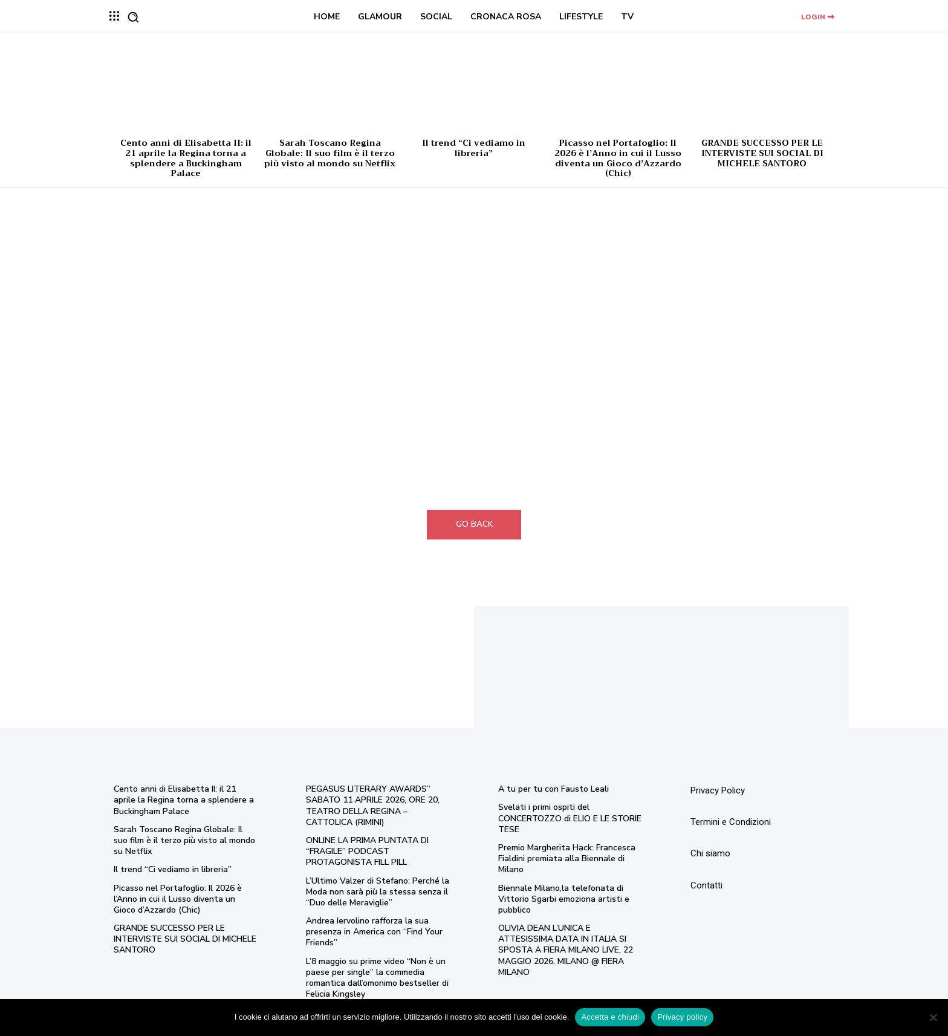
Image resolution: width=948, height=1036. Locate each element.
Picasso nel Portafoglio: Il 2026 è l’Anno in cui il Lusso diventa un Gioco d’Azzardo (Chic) (617, 157)
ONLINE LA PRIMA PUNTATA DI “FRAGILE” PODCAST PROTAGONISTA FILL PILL (367, 851)
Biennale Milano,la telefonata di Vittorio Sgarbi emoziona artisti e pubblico (563, 899)
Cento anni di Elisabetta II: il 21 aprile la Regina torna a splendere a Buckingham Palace (186, 157)
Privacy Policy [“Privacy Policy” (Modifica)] (717, 790)
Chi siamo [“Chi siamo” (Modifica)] (710, 853)
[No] (933, 1017)
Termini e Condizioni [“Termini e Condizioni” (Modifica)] (730, 821)
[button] (133, 17)
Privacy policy (682, 1016)
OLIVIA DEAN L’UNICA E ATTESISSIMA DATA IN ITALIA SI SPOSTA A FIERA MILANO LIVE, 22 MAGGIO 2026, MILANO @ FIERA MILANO (565, 950)
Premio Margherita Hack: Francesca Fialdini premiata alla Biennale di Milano (566, 858)
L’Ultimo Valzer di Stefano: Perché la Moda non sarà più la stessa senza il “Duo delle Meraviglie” (377, 891)
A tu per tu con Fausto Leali (553, 789)
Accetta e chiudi (610, 1016)
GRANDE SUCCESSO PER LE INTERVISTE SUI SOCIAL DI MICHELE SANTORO (762, 153)
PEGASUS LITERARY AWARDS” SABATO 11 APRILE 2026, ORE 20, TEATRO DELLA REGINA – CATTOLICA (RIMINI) (373, 805)
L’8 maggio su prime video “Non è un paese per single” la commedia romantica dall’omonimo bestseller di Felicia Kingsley (377, 978)
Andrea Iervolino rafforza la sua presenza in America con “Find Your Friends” (374, 931)
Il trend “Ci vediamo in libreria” (473, 147)
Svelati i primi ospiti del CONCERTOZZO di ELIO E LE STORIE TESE (569, 818)
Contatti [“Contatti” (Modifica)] (706, 885)
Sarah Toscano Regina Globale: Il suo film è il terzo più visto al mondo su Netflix (329, 153)
